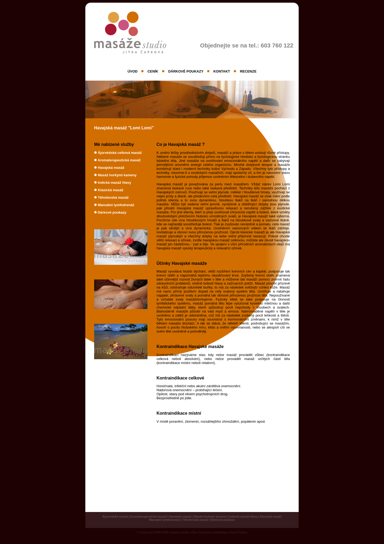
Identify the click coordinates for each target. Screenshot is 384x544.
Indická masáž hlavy (114, 183)
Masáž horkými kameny (117, 175)
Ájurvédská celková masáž (120, 153)
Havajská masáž (111, 168)
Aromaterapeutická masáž (119, 160)
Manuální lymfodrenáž (116, 205)
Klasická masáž (110, 190)
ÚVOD (132, 71)
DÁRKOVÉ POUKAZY (185, 71)
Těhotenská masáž (113, 197)
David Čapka (238, 532)
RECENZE (248, 71)
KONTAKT (221, 71)
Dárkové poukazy (112, 212)
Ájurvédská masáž (115, 516)
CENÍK (152, 71)
